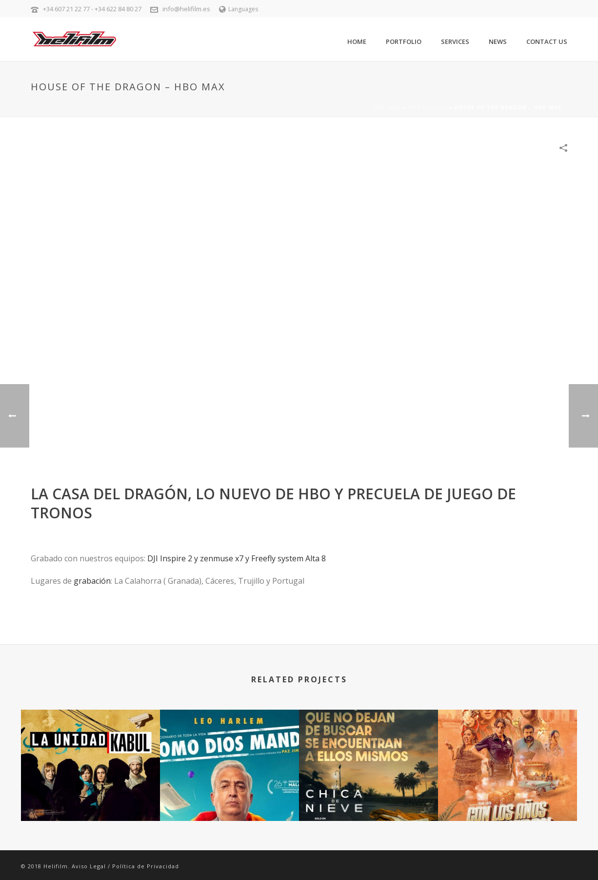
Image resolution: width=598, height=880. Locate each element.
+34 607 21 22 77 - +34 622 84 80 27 (92, 8)
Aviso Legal (89, 866)
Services (455, 41)
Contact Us (546, 41)
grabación (92, 580)
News (498, 41)
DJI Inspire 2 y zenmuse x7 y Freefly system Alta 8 (236, 558)
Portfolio (403, 41)
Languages (238, 9)
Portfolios (427, 107)
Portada (386, 107)
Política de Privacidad (145, 866)
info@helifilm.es (186, 8)
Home (356, 41)
